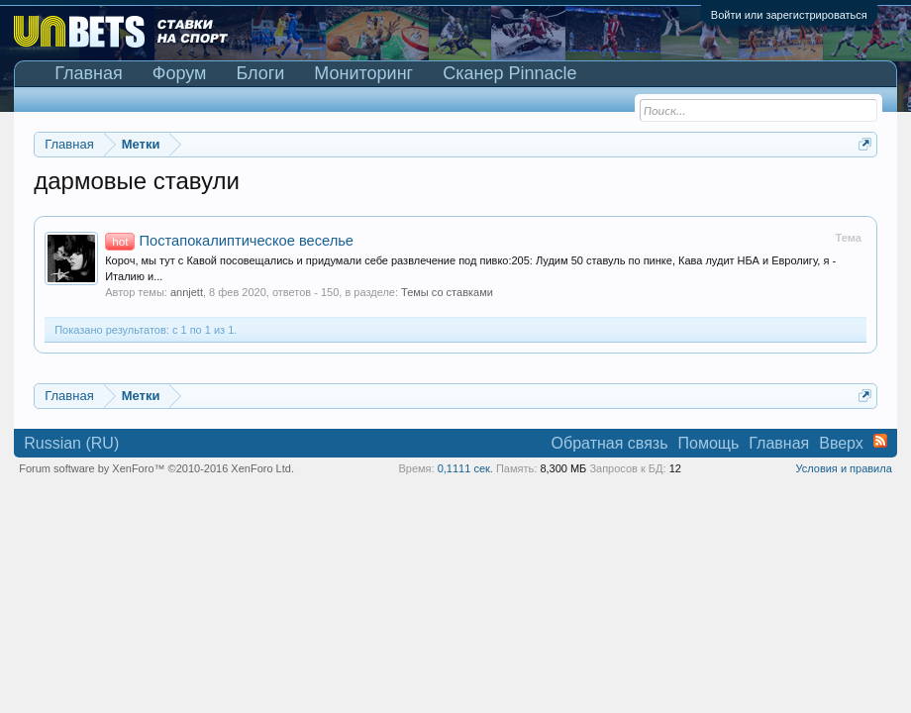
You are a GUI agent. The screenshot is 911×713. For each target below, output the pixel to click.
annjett (186, 292)
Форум (179, 73)
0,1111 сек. (465, 468)
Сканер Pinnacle (509, 73)
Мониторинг (363, 73)
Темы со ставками (447, 292)
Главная (88, 73)
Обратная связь (610, 443)
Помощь (709, 443)
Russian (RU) (71, 443)
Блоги (260, 73)
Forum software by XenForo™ (156, 468)
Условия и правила (843, 468)
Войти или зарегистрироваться (789, 15)
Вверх (841, 443)
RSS (880, 441)
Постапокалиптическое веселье (229, 241)
